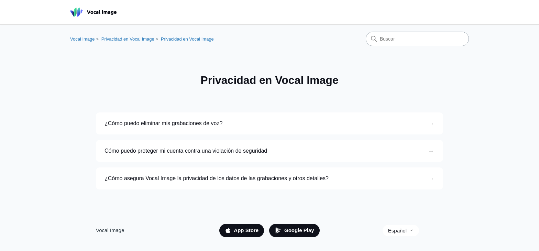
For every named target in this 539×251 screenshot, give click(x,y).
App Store (241, 230)
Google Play (294, 230)
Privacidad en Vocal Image (127, 39)
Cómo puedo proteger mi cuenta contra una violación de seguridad (185, 151)
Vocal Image (82, 39)
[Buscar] (417, 39)
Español (401, 230)
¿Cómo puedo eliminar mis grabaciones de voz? (163, 123)
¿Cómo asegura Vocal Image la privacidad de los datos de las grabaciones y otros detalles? (216, 178)
